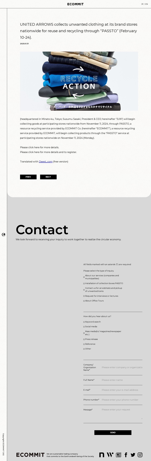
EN (146, 4)
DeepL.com (45, 161)
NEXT (48, 177)
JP (142, 4)
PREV (28, 177)
